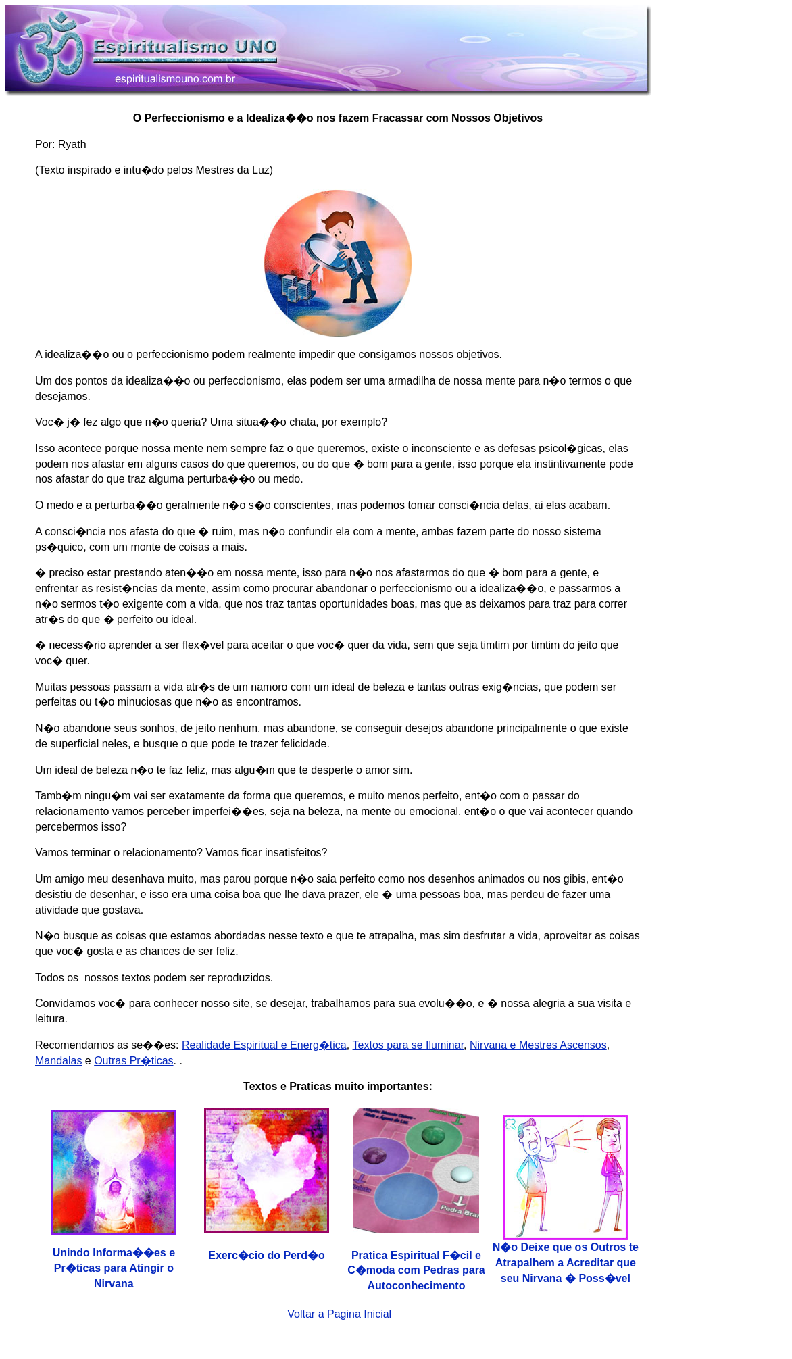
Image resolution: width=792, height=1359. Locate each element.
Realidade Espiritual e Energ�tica (264, 1045)
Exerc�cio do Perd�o (266, 1255)
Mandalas (58, 1060)
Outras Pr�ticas (133, 1060)
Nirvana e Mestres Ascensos (538, 1045)
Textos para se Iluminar (408, 1045)
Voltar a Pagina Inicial (339, 1314)
